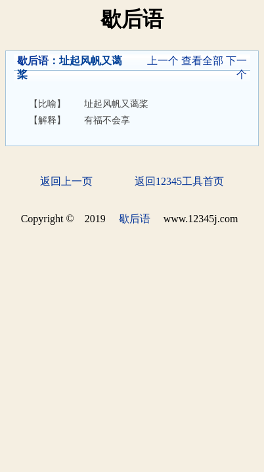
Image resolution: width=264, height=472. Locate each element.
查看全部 (202, 60)
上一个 (163, 60)
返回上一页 (66, 181)
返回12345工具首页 (179, 181)
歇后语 (33, 60)
